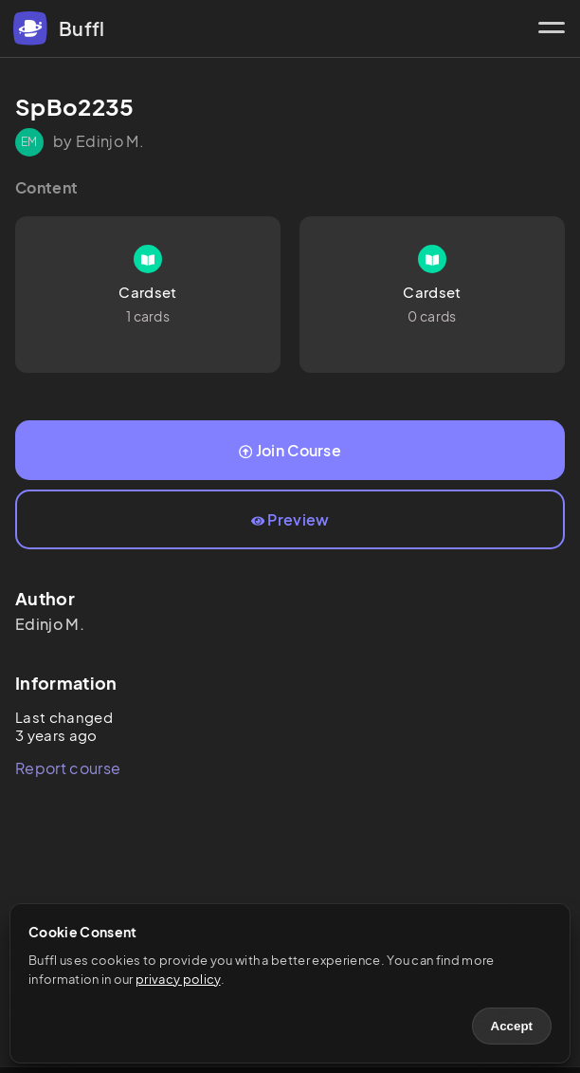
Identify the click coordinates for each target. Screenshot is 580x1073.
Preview (290, 519)
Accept (512, 1026)
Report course (67, 768)
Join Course (290, 450)
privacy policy (178, 979)
